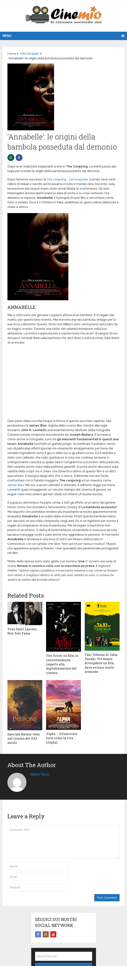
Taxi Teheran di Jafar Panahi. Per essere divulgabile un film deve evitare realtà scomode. (101, 663)
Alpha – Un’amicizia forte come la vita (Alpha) (61, 738)
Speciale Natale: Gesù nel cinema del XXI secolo (23, 738)
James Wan (15, 485)
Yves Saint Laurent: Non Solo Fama (22, 631)
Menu (6, 36)
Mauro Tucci (39, 774)
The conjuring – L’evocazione (67, 179)
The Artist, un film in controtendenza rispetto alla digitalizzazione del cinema (62, 664)
